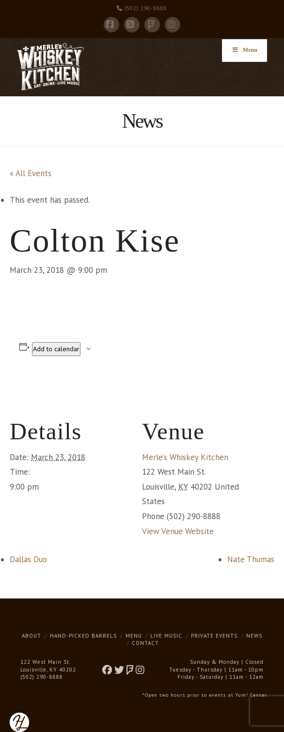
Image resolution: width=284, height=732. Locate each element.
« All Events (30, 173)
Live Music (166, 635)
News (254, 635)
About (31, 635)
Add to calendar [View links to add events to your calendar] (56, 348)
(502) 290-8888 (142, 8)
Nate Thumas (250, 559)
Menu (134, 635)
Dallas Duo (28, 559)
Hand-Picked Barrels (83, 635)
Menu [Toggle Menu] (244, 49)
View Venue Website (178, 531)
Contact (145, 643)
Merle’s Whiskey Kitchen (185, 457)
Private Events (214, 635)
